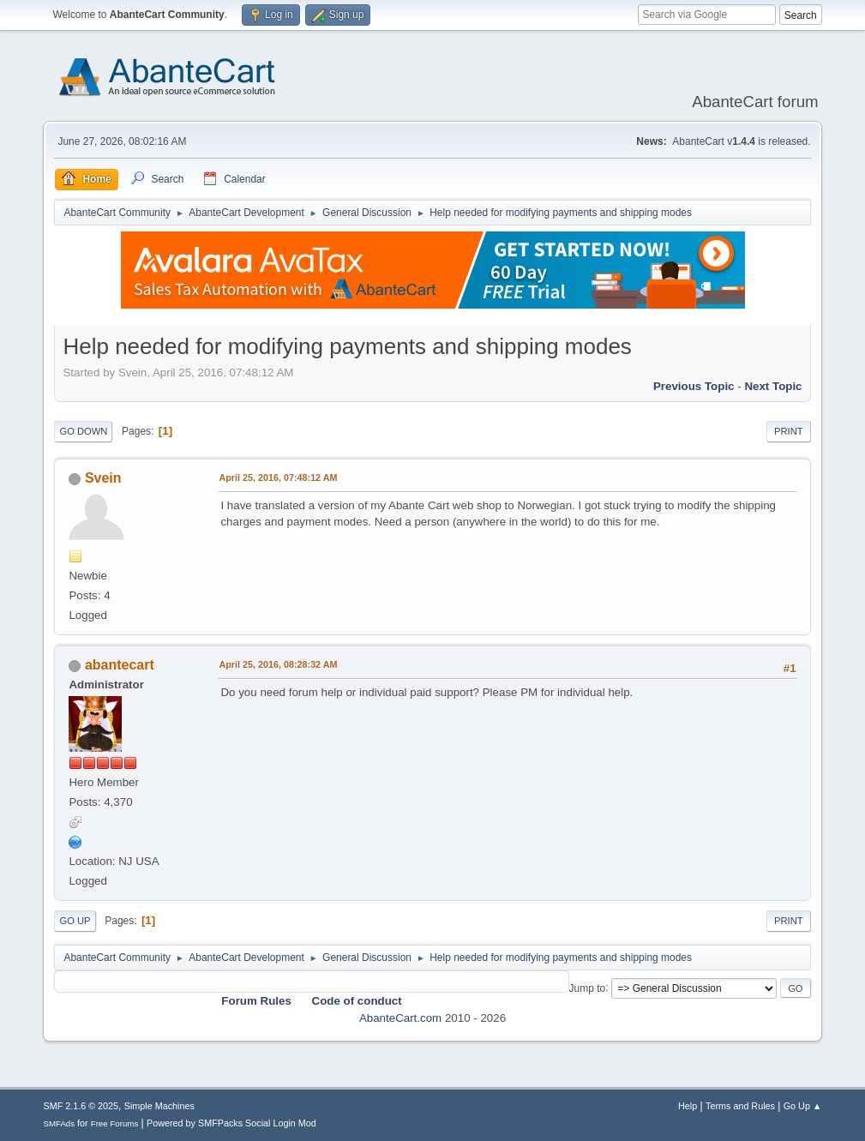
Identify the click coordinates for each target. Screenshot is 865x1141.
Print (788, 431)
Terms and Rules (740, 1106)
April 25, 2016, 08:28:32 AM (278, 664)
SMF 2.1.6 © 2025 (80, 1106)
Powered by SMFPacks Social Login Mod (231, 1123)
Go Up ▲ (803, 1106)
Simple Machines (159, 1106)
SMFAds (59, 1123)
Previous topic (694, 386)
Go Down (83, 431)
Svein (103, 478)
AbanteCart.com (400, 1018)
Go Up (74, 921)
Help (687, 1106)
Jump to (587, 988)
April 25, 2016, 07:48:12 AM (278, 477)
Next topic (773, 386)
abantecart (119, 665)
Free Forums (115, 1123)
